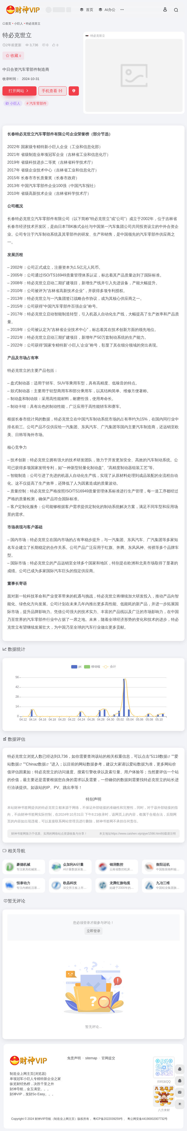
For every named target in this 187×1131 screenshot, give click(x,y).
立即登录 (93, 931)
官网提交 (108, 1058)
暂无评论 (16, 901)
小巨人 (18, 23)
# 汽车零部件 (37, 103)
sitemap (91, 1058)
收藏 (13, 55)
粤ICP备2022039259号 (108, 1119)
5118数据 (159, 756)
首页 (8, 23)
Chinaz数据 (36, 764)
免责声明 (74, 1058)
